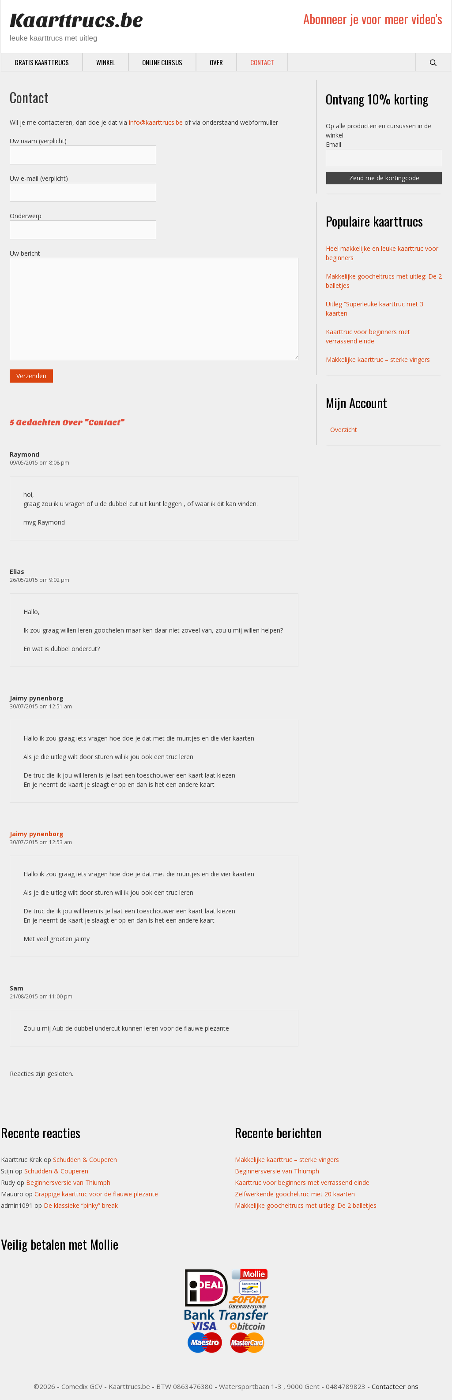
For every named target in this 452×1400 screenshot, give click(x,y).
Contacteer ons (395, 1386)
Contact (262, 62)
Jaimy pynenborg (37, 834)
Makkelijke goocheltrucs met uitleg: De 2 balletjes (306, 1205)
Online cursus (162, 62)
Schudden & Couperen (85, 1159)
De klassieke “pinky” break (81, 1205)
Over (216, 62)
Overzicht (343, 429)
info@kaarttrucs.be (156, 122)
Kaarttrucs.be (76, 20)
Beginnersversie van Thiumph (68, 1182)
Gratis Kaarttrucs (42, 62)
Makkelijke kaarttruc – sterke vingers (378, 359)
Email (333, 144)
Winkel (105, 62)
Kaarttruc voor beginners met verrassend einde (302, 1182)
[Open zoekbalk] (433, 62)
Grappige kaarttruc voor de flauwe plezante (96, 1194)
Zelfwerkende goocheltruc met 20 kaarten (295, 1194)
